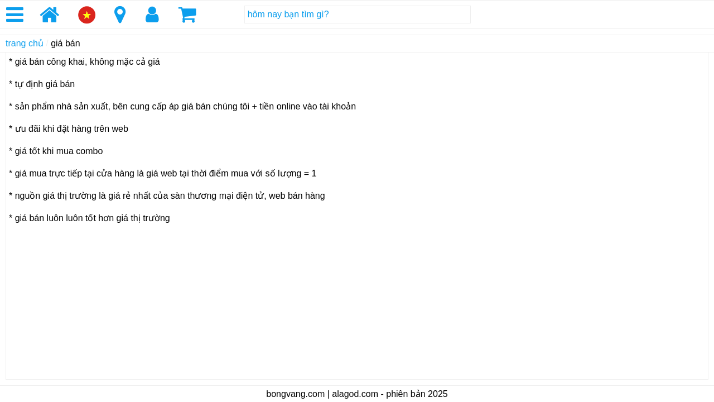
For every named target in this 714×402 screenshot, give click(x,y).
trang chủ (25, 43)
